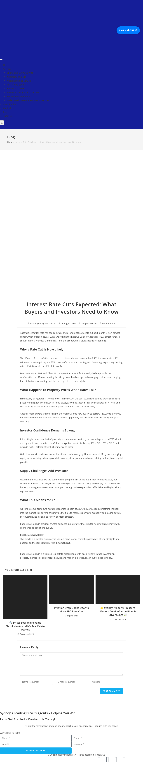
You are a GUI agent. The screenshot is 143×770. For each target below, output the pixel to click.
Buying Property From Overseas (23, 92)
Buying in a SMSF (15, 88)
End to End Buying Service (20, 72)
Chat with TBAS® (128, 30)
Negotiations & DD (16, 76)
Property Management (18, 96)
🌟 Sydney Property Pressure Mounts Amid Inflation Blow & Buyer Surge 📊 (118, 611)
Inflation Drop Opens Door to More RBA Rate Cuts (71, 609)
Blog (5, 112)
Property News (89, 323)
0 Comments (108, 323)
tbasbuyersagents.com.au (43, 323)
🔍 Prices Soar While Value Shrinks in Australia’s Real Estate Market (25, 626)
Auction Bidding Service (19, 80)
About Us (7, 115)
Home (6, 65)
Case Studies (9, 104)
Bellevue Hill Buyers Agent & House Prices (28, 100)
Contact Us (8, 108)
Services (7, 68)
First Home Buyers (16, 84)
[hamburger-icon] (1, 59)
